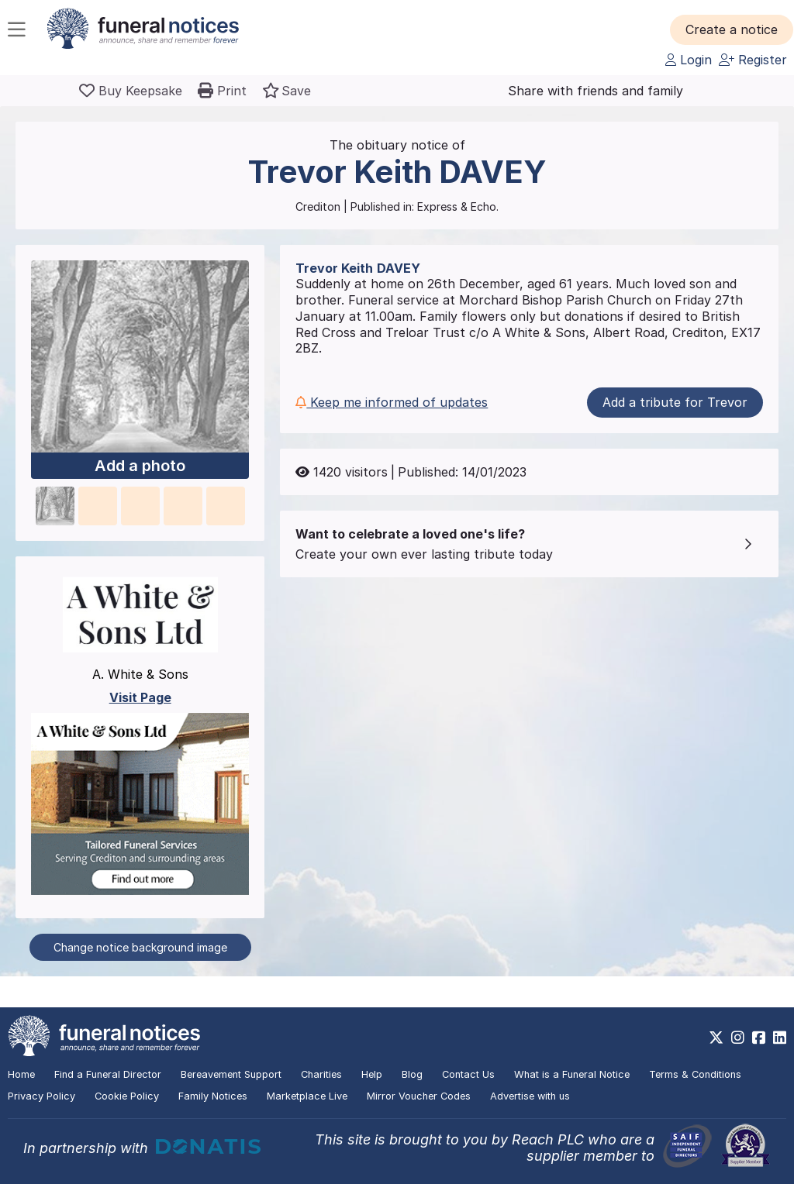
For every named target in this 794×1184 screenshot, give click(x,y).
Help (371, 1074)
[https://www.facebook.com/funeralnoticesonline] (758, 1037)
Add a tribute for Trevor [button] (674, 402)
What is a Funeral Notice (572, 1074)
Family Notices (212, 1096)
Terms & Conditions (695, 1074)
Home (21, 1074)
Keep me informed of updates (391, 402)
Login (688, 59)
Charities (321, 1074)
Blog (412, 1074)
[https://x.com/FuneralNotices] (716, 1037)
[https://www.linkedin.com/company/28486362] (779, 1037)
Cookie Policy (127, 1096)
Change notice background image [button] (140, 947)
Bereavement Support (231, 1074)
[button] (731, 29)
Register (753, 59)
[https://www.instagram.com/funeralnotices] (737, 1037)
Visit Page (140, 697)
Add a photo (140, 465)
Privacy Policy (41, 1096)
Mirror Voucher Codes (419, 1096)
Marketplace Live (307, 1096)
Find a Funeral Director (107, 1074)
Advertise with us (530, 1096)
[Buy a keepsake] (130, 90)
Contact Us (468, 1074)
